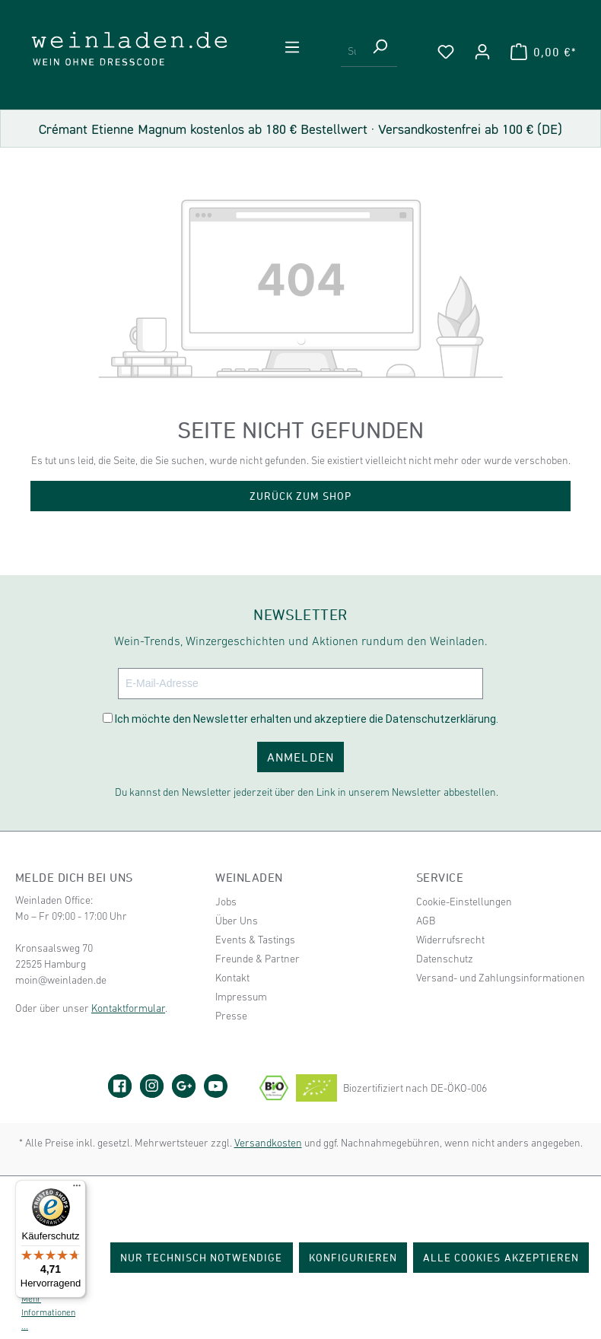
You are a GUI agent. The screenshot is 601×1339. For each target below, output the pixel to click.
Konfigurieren (353, 1257)
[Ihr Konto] (482, 51)
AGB (425, 920)
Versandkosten (268, 1143)
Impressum (241, 997)
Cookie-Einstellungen (464, 901)
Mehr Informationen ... (48, 1312)
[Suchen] (379, 52)
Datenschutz (444, 959)
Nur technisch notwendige (201, 1257)
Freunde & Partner (257, 959)
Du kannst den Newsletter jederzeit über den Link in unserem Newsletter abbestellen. (306, 792)
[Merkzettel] (446, 51)
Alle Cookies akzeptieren (501, 1257)
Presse (231, 1016)
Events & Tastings (255, 939)
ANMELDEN (300, 757)
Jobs (226, 901)
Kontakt (232, 978)
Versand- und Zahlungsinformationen (500, 978)
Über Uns (236, 920)
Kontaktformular (128, 1008)
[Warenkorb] (543, 52)
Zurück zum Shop (301, 495)
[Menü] (292, 47)
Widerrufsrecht (450, 939)
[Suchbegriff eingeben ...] (352, 52)
